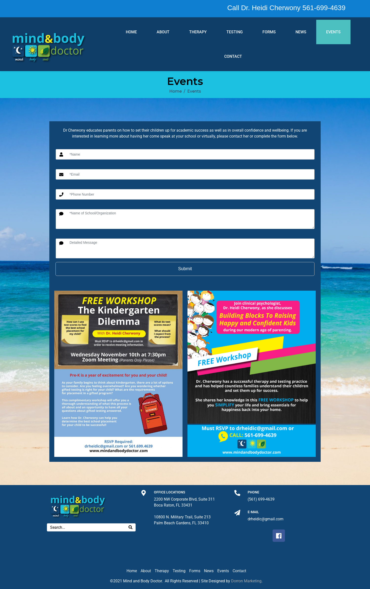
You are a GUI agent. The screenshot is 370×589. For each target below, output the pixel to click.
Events (333, 32)
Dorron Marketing (246, 581)
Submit (185, 268)
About (163, 32)
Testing (234, 32)
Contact (233, 56)
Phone (253, 492)
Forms (269, 32)
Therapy (198, 32)
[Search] (130, 527)
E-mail (253, 512)
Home (131, 32)
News (301, 32)
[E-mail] (237, 513)
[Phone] (237, 493)
